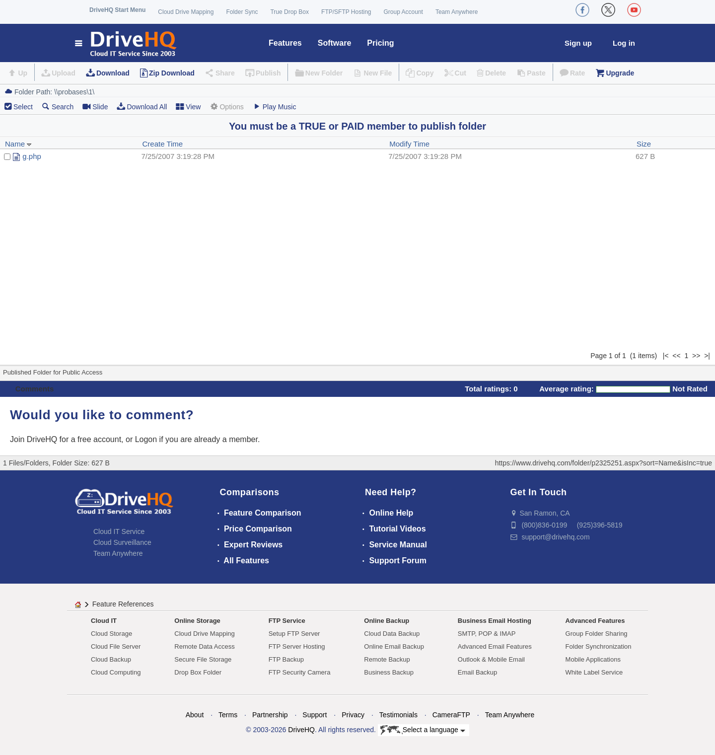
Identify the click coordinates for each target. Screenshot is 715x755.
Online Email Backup (394, 646)
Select (23, 107)
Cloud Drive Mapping (186, 11)
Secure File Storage (202, 659)
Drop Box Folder (197, 672)
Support (314, 715)
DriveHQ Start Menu (117, 9)
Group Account (403, 11)
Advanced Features (595, 620)
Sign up (578, 43)
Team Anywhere (456, 11)
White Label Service (594, 672)
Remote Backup (387, 659)
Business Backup (389, 672)
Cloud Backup (111, 659)
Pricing (380, 43)
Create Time (163, 144)
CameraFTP (451, 715)
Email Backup (477, 672)
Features (285, 43)
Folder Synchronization (599, 646)
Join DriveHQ (35, 439)
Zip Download (172, 73)
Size (644, 144)
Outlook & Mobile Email (491, 659)
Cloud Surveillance (122, 542)
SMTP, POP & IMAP (487, 633)
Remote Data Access (204, 646)
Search (57, 106)
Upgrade (620, 73)
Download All (142, 106)
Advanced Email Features (495, 646)
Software (335, 43)
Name (18, 144)
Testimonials (398, 715)
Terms (227, 715)
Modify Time (409, 144)
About (195, 715)
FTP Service (287, 620)
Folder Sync (242, 11)
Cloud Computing (116, 672)
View (188, 106)
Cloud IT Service (118, 531)
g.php (31, 156)
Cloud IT (104, 620)
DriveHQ (301, 730)
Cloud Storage (111, 633)
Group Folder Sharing (597, 633)
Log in (624, 43)
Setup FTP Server (294, 633)
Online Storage (197, 620)
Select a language (422, 730)
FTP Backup (286, 659)
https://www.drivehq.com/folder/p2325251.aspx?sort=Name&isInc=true (603, 463)
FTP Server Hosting (297, 646)
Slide (95, 106)
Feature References (123, 604)
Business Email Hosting (494, 620)
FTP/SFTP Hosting (346, 11)
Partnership (270, 715)
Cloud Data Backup (392, 633)
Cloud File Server (116, 646)
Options (226, 106)
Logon (146, 439)
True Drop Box (289, 11)
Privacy (353, 715)
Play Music (274, 106)
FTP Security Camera (300, 672)
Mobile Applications (593, 659)
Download (113, 73)
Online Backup (386, 620)
